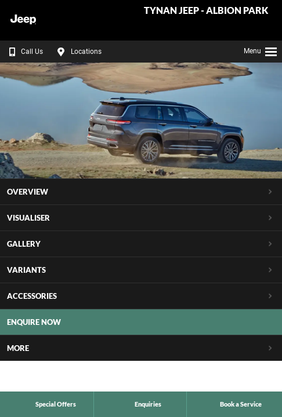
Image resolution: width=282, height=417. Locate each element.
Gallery (24, 243)
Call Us (23, 51)
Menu (261, 50)
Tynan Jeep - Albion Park (206, 10)
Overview (27, 191)
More (18, 348)
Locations (78, 51)
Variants (26, 270)
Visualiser (28, 217)
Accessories (32, 296)
